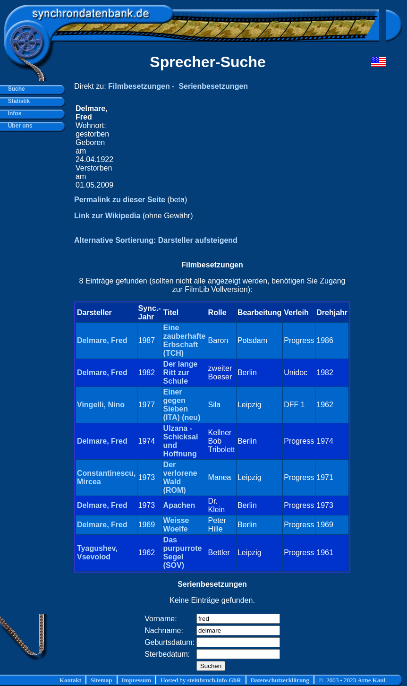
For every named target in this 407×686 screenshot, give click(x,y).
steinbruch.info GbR (214, 680)
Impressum (137, 680)
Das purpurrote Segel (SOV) (182, 552)
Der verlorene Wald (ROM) (180, 477)
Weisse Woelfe (176, 524)
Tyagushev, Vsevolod (97, 552)
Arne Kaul (371, 680)
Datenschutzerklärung (280, 680)
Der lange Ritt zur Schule (180, 372)
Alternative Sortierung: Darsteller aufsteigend (155, 240)
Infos (13, 113)
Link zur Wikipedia (107, 216)
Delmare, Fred (102, 340)
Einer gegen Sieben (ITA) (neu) (182, 404)
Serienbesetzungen (213, 86)
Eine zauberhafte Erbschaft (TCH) (184, 340)
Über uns (19, 125)
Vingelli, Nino (101, 405)
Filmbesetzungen (139, 86)
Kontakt (70, 680)
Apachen (179, 505)
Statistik (17, 101)
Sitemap (101, 680)
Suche (15, 89)
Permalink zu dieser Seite (119, 200)
